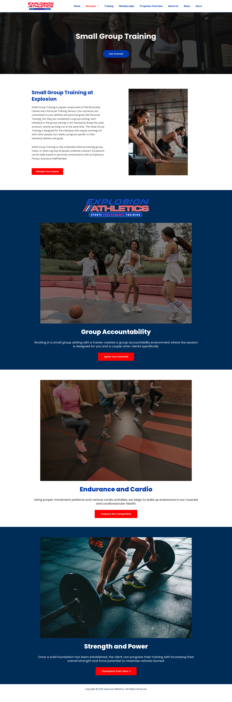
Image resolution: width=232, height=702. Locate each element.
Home (82, 6)
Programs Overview (154, 6)
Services (97, 6)
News (188, 6)
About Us (175, 6)
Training (113, 6)
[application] (102, 6)
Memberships (130, 6)
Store (199, 6)
